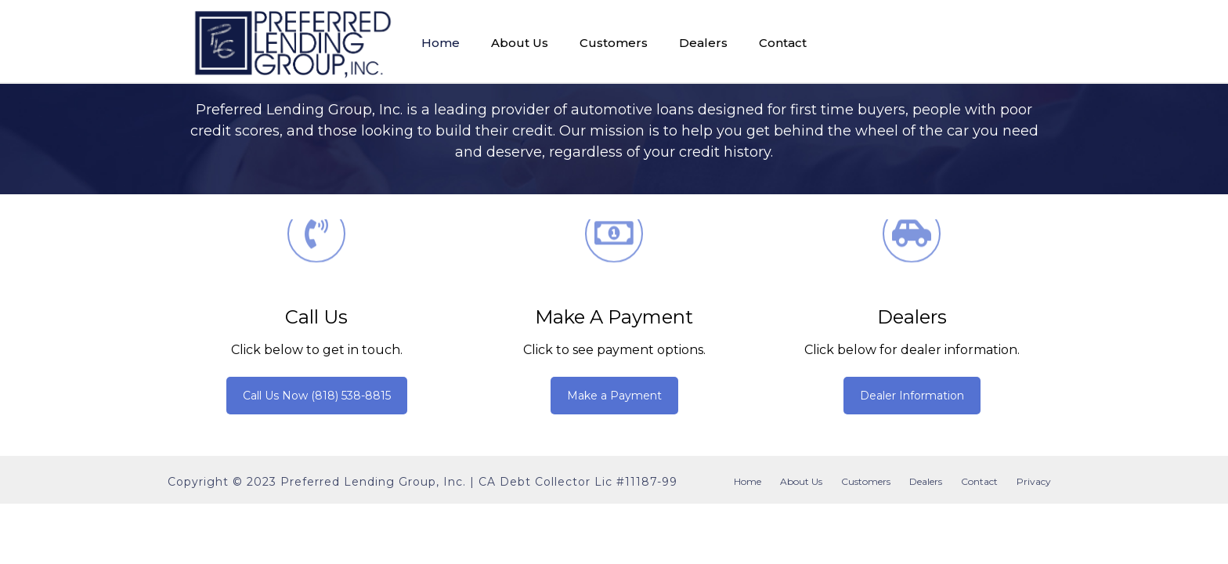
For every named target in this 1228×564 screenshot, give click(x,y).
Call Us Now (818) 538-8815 (317, 396)
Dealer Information (912, 396)
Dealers (703, 42)
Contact (783, 42)
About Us (519, 42)
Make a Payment (614, 317)
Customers (614, 42)
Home (440, 42)
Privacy (1034, 481)
